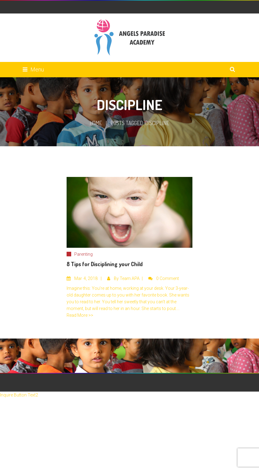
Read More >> (80, 315)
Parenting (83, 254)
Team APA (130, 278)
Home (96, 123)
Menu (33, 69)
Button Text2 (26, 394)
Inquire (7, 394)
